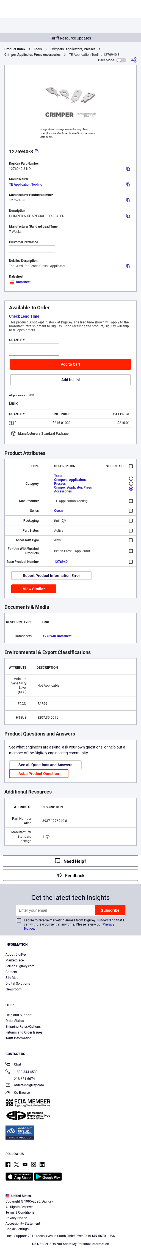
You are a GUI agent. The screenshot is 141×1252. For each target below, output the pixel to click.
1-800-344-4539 (21, 1072)
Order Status (14, 1021)
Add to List (70, 380)
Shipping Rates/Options (23, 1027)
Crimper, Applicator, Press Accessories (32, 55)
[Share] (134, 60)
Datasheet (20, 282)
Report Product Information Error (51, 575)
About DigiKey (16, 954)
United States (18, 1196)
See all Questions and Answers (45, 765)
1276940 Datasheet (57, 636)
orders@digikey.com (24, 1085)
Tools (38, 49)
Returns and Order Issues (23, 1032)
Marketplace (14, 960)
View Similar (34, 589)
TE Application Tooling (25, 184)
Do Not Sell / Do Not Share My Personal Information (70, 1244)
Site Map (11, 978)
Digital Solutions (17, 983)
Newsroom (13, 989)
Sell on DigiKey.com (20, 966)
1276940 (61, 562)
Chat (13, 1065)
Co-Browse (17, 1093)
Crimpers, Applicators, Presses (73, 49)
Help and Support (18, 1015)
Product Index (14, 49)
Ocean (58, 511)
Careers (11, 972)
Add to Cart (70, 364)
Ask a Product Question (38, 773)
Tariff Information (18, 1038)
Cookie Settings (17, 1229)
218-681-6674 (20, 1079)
